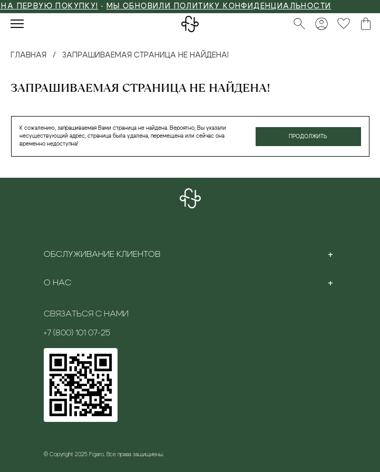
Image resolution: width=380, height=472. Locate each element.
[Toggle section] (330, 254)
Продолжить (308, 136)
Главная (28, 55)
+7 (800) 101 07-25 (77, 333)
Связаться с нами (86, 314)
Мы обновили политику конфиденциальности (224, 6)
